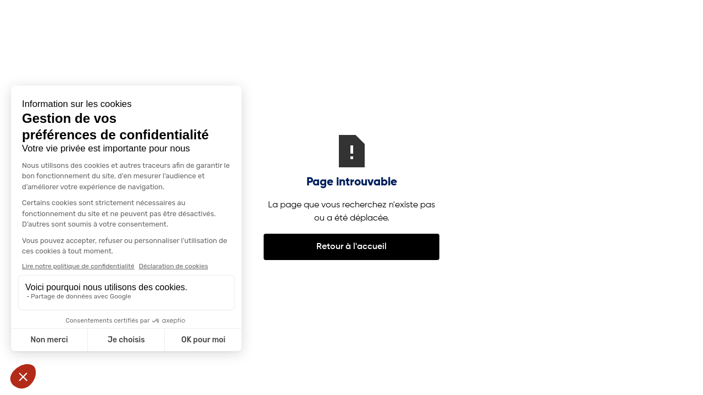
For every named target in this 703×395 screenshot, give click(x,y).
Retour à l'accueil (351, 246)
